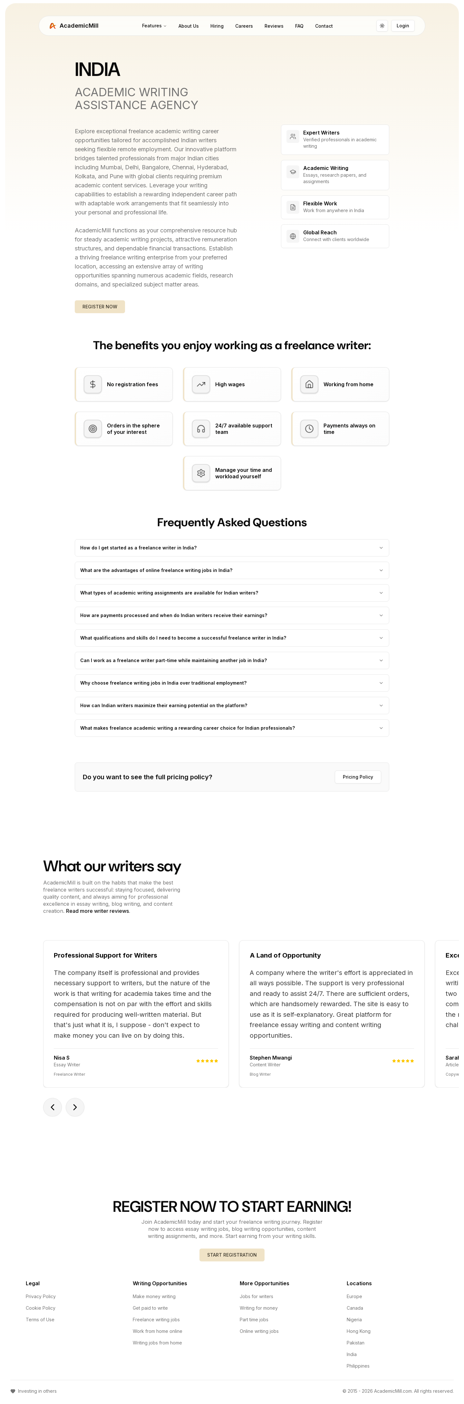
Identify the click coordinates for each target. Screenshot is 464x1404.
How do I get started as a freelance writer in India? (232, 552)
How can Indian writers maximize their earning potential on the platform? (232, 709)
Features (154, 28)
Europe (354, 1301)
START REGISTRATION (232, 1259)
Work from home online (157, 1335)
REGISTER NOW (99, 311)
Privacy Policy (41, 1301)
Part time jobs (254, 1324)
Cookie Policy (40, 1312)
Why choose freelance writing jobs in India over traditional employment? (232, 687)
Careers (244, 29)
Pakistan (355, 1347)
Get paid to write (150, 1312)
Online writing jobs (259, 1335)
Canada (355, 1312)
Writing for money (259, 1312)
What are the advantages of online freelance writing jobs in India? (232, 574)
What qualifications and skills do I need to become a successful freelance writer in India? (232, 642)
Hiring (217, 29)
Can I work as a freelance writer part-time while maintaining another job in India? (232, 664)
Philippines (358, 1370)
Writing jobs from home (157, 1347)
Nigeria (354, 1324)
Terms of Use (40, 1324)
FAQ (299, 29)
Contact (324, 29)
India (352, 1359)
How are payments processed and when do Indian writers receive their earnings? (232, 619)
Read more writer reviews (97, 915)
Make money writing (154, 1301)
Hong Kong (359, 1335)
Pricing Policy (358, 781)
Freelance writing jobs (156, 1324)
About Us (189, 29)
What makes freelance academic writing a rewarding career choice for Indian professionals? (232, 732)
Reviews (274, 29)
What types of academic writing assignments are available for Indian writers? (232, 597)
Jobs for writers (256, 1301)
